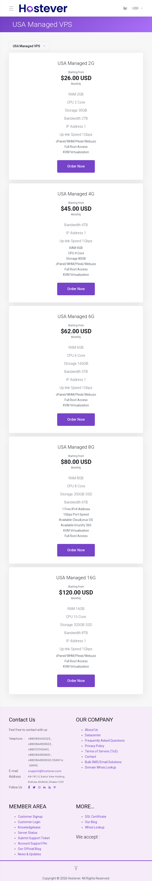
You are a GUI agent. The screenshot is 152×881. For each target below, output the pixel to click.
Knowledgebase (29, 827)
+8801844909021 (39, 754)
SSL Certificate (95, 816)
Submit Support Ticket (34, 838)
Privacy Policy (94, 746)
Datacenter (93, 735)
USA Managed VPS (29, 46)
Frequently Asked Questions (105, 740)
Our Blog (91, 822)
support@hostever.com (44, 771)
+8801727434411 (38, 749)
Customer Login (29, 822)
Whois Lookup (94, 827)
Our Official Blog (29, 849)
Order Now (76, 166)
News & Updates (29, 854)
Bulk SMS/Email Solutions (103, 762)
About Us (91, 730)
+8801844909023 (39, 744)
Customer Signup (30, 816)
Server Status (27, 832)
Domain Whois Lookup (100, 767)
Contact (90, 756)
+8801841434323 (39, 738)
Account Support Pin (32, 843)
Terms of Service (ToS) (101, 751)
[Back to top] (76, 868)
